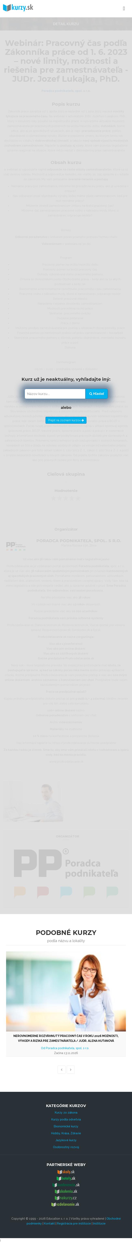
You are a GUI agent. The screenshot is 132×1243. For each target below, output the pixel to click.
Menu (106, 8)
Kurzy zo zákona (66, 1112)
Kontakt (49, 1223)
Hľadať (96, 394)
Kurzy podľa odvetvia (66, 1119)
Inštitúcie (99, 1223)
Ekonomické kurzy (66, 1126)
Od (43, 1048)
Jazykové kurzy (66, 1140)
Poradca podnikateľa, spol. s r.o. (67, 1048)
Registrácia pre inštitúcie (74, 1223)
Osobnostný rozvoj (66, 1147)
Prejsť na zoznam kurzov (66, 420)
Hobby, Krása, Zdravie (66, 1133)
